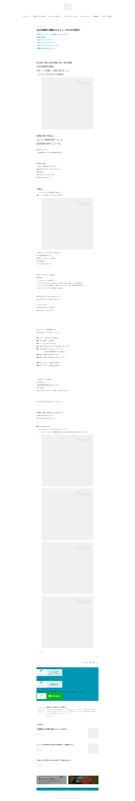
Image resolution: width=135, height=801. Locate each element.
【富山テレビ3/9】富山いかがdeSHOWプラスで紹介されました (54, 760)
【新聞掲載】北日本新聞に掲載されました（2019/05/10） (52, 729)
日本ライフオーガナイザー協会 (46, 288)
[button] (26, 16)
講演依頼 (96, 16)
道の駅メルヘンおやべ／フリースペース (53, 349)
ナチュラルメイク (85, 16)
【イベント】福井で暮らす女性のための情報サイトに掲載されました (55, 744)
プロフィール (26, 16)
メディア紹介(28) (40, 651)
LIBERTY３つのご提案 (39, 16)
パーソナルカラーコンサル (70, 16)
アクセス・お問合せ (106, 16)
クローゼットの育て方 (54, 16)
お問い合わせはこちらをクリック (46, 418)
